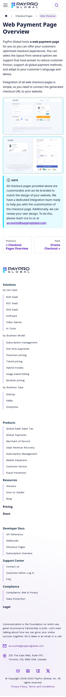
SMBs (9, 400)
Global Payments (16, 435)
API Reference (14, 534)
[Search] (57, 5)
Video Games (14, 322)
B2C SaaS (12, 303)
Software (11, 315)
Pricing (7, 507)
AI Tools (11, 328)
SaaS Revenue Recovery (20, 447)
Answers (11, 486)
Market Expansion (16, 460)
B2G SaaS (12, 309)
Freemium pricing (16, 355)
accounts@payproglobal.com (26, 223)
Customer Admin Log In (20, 572)
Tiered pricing (14, 361)
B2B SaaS (12, 297)
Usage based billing (17, 374)
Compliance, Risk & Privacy (22, 592)
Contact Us (12, 566)
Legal (6, 607)
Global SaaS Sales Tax (19, 428)
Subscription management (21, 342)
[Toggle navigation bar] (5, 5)
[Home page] (6, 16)
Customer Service (16, 466)
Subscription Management (21, 453)
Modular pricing (15, 380)
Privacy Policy (19, 686)
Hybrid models (14, 367)
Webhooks (12, 540)
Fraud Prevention (16, 472)
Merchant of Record (18, 441)
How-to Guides (15, 492)
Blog (9, 498)
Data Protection (15, 598)
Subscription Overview (19, 553)
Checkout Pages (15, 547)
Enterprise (12, 406)
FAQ (8, 579)
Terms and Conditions (41, 686)
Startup (10, 394)
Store (6, 514)
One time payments (17, 348)
